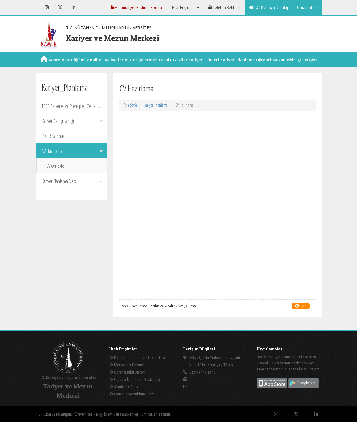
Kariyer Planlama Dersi (72, 181)
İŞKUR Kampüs (53, 136)
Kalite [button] (95, 66)
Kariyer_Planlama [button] (237, 66)
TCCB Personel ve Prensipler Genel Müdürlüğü (72, 108)
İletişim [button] (309, 66)
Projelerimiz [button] (145, 66)
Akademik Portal (124, 386)
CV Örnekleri (56, 166)
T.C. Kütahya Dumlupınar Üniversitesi (283, 7)
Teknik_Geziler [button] (172, 66)
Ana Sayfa (130, 105)
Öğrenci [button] (263, 66)
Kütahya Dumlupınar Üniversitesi (137, 357)
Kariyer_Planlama (156, 105)
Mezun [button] (278, 66)
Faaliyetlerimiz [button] (117, 66)
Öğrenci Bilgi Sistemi (127, 372)
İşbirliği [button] (294, 66)
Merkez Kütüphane (126, 365)
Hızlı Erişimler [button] (185, 7)
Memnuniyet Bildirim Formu (136, 7)
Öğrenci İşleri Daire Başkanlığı (134, 379)
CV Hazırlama (72, 151)
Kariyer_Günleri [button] (203, 66)
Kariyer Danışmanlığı (72, 121)
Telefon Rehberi (224, 7)
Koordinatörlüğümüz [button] (69, 66)
